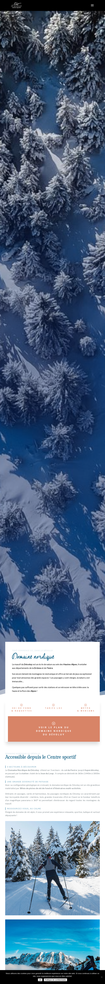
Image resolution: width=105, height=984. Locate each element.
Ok (40, 980)
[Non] (101, 977)
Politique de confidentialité (55, 980)
